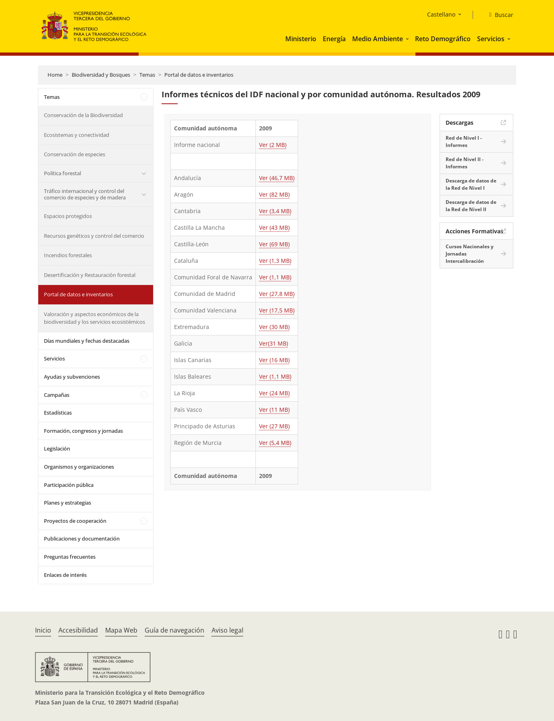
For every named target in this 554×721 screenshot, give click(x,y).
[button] (408, 38)
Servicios (490, 38)
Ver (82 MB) (274, 194)
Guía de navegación (174, 630)
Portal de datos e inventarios (198, 74)
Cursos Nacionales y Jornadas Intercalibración (470, 253)
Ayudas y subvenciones (72, 376)
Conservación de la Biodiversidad (83, 115)
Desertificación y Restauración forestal (89, 275)
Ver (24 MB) (274, 393)
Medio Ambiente (377, 38)
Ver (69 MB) (274, 244)
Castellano (441, 14)
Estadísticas (58, 412)
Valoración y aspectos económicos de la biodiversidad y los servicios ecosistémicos (94, 318)
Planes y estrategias (67, 502)
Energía (334, 38)
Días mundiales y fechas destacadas (86, 340)
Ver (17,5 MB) (277, 310)
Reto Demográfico (443, 38)
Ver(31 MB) (273, 343)
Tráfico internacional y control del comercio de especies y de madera (85, 194)
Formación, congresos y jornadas (83, 430)
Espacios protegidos (68, 216)
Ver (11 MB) (274, 409)
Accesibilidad (78, 630)
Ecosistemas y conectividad (76, 134)
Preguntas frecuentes (69, 556)
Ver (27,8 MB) (277, 294)
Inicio (43, 630)
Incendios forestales (68, 255)
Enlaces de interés (65, 574)
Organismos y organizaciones (79, 466)
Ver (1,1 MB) (275, 277)
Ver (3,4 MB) (275, 211)
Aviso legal (227, 630)
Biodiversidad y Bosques (101, 74)
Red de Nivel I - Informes (464, 141)
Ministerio (300, 38)
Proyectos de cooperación (75, 520)
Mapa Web (121, 630)
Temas (147, 74)
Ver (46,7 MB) (277, 178)
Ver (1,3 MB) (275, 260)
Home (55, 74)
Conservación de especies (74, 154)
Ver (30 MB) (274, 327)
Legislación (57, 448)
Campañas (56, 394)
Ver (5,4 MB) (275, 442)
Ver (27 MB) (274, 426)
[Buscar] (498, 15)
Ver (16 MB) (274, 360)
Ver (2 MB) (272, 145)
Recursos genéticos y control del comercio (94, 235)
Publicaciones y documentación (82, 538)
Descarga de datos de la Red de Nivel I (471, 184)
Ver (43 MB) (274, 227)
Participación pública (68, 484)
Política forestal (62, 173)
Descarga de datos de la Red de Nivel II (471, 206)
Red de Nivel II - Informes (464, 163)
